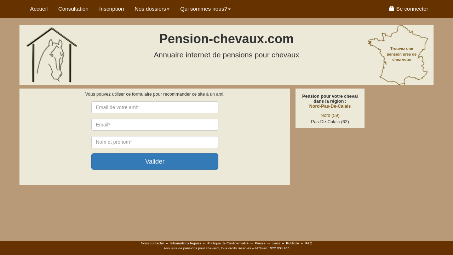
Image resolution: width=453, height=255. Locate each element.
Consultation (73, 9)
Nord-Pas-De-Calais (330, 106)
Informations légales (185, 243)
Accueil (39, 9)
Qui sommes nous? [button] (205, 9)
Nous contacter (152, 243)
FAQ (308, 243)
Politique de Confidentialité (227, 243)
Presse (260, 243)
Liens (275, 243)
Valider (155, 161)
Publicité (292, 243)
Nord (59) (330, 115)
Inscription (111, 9)
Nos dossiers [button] (152, 9)
